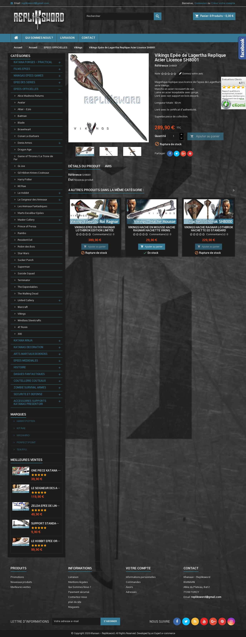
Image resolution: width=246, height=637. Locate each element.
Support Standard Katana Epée (46, 523)
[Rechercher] (123, 16)
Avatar (21, 102)
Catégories (20, 56)
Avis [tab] (108, 166)
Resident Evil (25, 240)
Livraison (67, 38)
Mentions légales (78, 582)
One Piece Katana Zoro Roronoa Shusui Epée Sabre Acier (46, 470)
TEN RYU (21, 449)
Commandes (133, 582)
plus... (242, 99)
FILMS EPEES (22, 69)
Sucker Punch (25, 260)
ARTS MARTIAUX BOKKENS (30, 354)
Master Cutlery (26, 220)
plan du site (74, 602)
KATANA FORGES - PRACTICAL (33, 62)
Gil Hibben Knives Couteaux (33, 173)
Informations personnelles (140, 577)
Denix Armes (25, 143)
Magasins (73, 607)
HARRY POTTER (25, 421)
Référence (161, 66)
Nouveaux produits (21, 582)
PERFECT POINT (26, 442)
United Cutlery (26, 300)
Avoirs (129, 587)
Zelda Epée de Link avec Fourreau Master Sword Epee (46, 506)
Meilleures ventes (21, 587)
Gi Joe (21, 166)
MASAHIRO (23, 435)
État (71, 180)
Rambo (22, 233)
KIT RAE (21, 428)
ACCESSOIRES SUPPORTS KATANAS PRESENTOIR (30, 402)
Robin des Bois (26, 247)
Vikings (22, 314)
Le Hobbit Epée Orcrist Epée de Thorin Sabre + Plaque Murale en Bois (46, 541)
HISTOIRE (20, 367)
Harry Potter (25, 179)
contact (88, 38)
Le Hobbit (23, 193)
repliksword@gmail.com (35, 3)
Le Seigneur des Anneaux (32, 200)
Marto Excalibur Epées (31, 213)
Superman (24, 267)
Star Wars (23, 253)
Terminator (24, 280)
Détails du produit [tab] (84, 166)
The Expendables (27, 287)
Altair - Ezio (24, 109)
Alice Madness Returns (31, 96)
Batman (22, 116)
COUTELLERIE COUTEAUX (30, 381)
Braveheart (24, 129)
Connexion (200, 3)
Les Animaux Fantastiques (32, 206)
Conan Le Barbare (28, 136)
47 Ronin (22, 327)
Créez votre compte (223, 3)
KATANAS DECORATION (28, 347)
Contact (191, 568)
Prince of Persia (27, 226)
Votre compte (138, 568)
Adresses (131, 592)
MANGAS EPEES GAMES (28, 76)
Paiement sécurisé (78, 592)
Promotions (17, 577)
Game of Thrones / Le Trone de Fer (33, 158)
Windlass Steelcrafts (29, 320)
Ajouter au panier (204, 136)
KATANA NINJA (23, 341)
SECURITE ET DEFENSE (28, 394)
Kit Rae (22, 186)
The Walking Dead (28, 294)
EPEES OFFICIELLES (26, 89)
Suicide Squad (26, 273)
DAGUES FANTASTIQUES (29, 374)
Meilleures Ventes (26, 459)
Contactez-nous (77, 597)
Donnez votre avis (192, 74)
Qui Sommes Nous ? (39, 38)
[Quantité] (173, 136)
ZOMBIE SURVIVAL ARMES (30, 387)
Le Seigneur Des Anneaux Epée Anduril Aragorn (46, 488)
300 (20, 334)
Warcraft (23, 307)
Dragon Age (25, 149)
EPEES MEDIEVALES (26, 361)
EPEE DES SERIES (24, 82)
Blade (21, 123)
